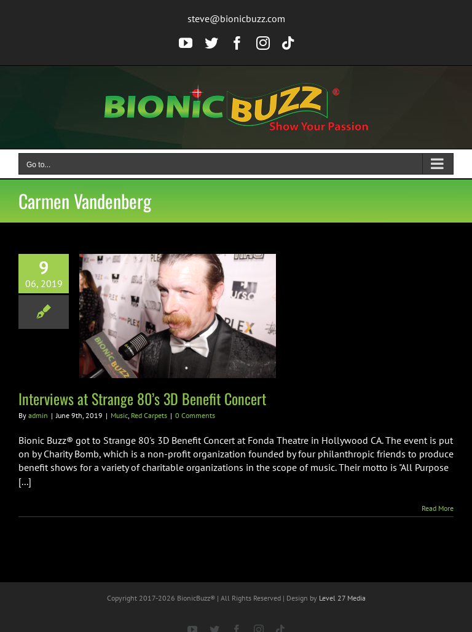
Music (119, 415)
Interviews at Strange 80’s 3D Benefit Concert (142, 398)
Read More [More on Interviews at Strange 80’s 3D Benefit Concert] (438, 508)
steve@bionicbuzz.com (236, 18)
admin (38, 415)
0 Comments (195, 415)
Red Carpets (149, 415)
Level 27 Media (342, 597)
